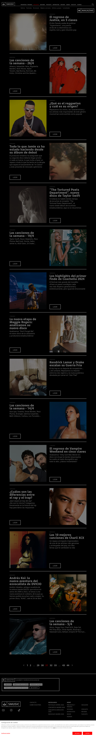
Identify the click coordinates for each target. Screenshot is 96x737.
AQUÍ (54, 729)
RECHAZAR (77, 735)
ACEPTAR (88, 735)
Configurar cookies (5, 735)
